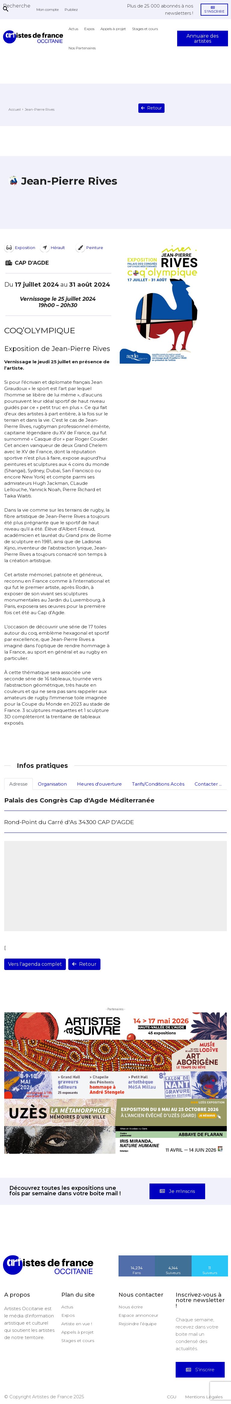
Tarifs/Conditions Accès (158, 784)
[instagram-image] (14, 1240)
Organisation (52, 784)
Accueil (14, 109)
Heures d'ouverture (99, 784)
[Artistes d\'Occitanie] (34, 36)
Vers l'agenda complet (35, 964)
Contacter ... (208, 784)
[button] (16, 5)
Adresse (18, 784)
